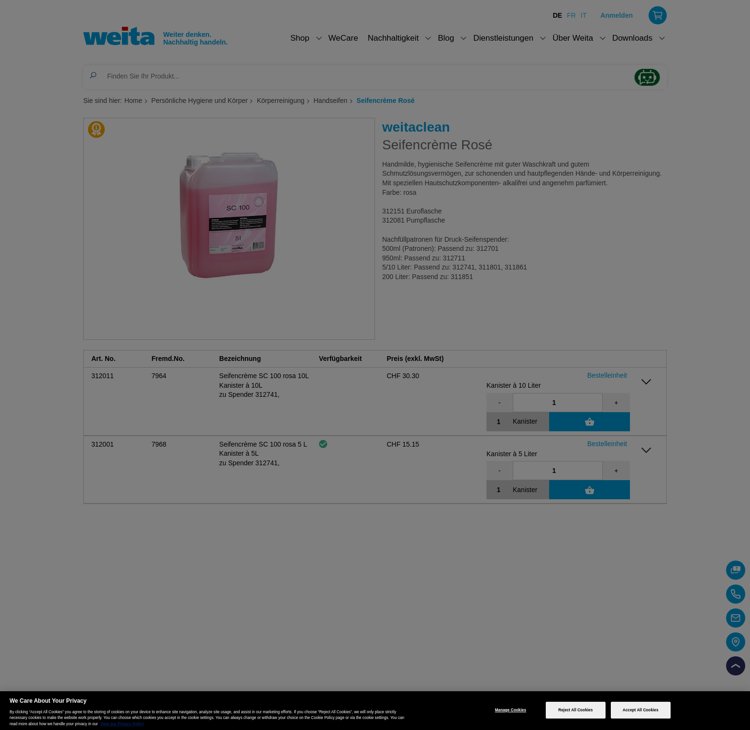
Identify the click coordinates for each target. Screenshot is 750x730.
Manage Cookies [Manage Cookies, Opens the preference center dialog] (510, 710)
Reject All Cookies (575, 710)
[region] (375, 710)
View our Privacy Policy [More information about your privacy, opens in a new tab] (122, 724)
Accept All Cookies (641, 710)
